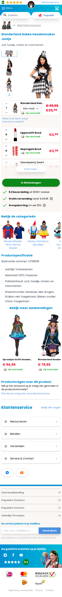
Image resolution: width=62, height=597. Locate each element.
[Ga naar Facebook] (13, 555)
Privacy (39, 590)
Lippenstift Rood (30, 132)
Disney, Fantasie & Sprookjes (38, 243)
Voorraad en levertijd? (13, 121)
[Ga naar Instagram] (5, 555)
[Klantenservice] (51, 2)
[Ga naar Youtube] (21, 555)
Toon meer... (31, 169)
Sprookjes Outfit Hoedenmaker (20, 359)
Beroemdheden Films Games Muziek (13, 245)
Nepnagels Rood (30, 149)
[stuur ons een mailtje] (22, 473)
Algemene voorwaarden (20, 590)
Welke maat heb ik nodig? (15, 118)
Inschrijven (50, 530)
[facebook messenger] (7, 473)
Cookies (49, 590)
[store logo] (31, 6)
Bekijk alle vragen (51, 407)
